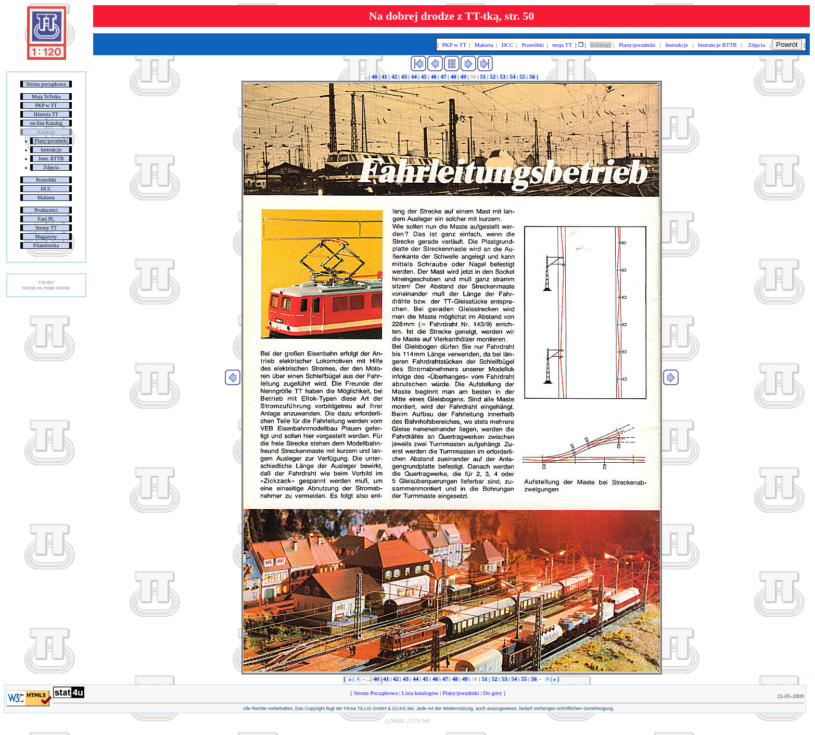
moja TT (562, 45)
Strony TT (46, 228)
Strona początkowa (46, 84)
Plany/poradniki (51, 141)
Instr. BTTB (51, 158)
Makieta (46, 197)
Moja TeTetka (46, 96)
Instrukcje (51, 150)
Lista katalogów (420, 693)
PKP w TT (46, 105)
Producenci (46, 210)
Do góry (493, 693)
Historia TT (46, 114)
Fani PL (46, 219)
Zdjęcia (51, 167)
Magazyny (46, 236)
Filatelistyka (46, 245)
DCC (46, 189)
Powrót (786, 44)
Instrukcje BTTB (717, 45)
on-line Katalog (46, 123)
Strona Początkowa (375, 693)
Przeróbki (46, 180)
